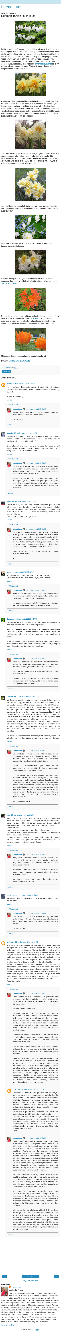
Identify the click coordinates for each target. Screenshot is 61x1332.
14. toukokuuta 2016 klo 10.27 (23, 572)
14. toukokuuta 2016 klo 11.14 (37, 529)
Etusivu (30, 1276)
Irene (9, 572)
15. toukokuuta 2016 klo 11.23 (37, 854)
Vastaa (9, 400)
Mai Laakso (11, 697)
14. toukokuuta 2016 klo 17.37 (37, 751)
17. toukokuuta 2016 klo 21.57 (29, 895)
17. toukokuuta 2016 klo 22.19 (37, 913)
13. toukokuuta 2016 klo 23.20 (25, 433)
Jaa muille (6, 371)
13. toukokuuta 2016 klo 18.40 (23, 384)
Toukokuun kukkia (9, 283)
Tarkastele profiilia (7, 1325)
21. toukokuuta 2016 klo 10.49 (26, 942)
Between (10, 619)
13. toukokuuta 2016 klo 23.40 (37, 463)
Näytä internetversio (30, 1281)
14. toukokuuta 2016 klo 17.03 (25, 619)
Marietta (10, 433)
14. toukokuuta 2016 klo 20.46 (22, 815)
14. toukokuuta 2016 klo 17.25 (28, 697)
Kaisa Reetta (12, 895)
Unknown (10, 942)
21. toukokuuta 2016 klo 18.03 (32, 1089)
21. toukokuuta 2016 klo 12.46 (37, 993)
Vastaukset (13, 405)
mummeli (10, 501)
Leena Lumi (11, 7)
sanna (9, 384)
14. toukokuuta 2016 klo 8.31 (26, 501)
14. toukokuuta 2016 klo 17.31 (37, 658)
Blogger (36, 1330)
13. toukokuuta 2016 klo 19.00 (37, 409)
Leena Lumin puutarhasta (19, 361)
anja (8, 815)
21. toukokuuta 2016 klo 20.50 (37, 1138)
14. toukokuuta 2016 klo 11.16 (37, 590)
